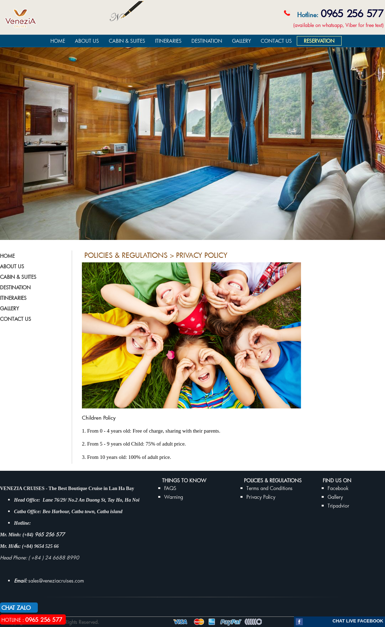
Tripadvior (338, 505)
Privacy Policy (260, 497)
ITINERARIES (168, 40)
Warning (173, 497)
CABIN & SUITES (127, 40)
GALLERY (241, 40)
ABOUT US (87, 40)
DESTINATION (206, 40)
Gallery (335, 497)
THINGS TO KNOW (184, 480)
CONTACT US (276, 40)
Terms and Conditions (269, 488)
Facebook (338, 488)
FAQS (170, 488)
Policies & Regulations (273, 480)
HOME (57, 40)
